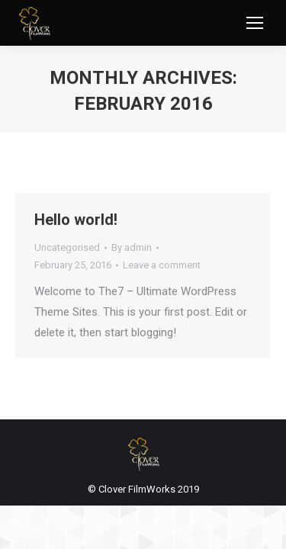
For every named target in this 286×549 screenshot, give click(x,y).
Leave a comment (162, 265)
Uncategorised (67, 247)
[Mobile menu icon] (255, 23)
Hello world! (75, 219)
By (131, 247)
